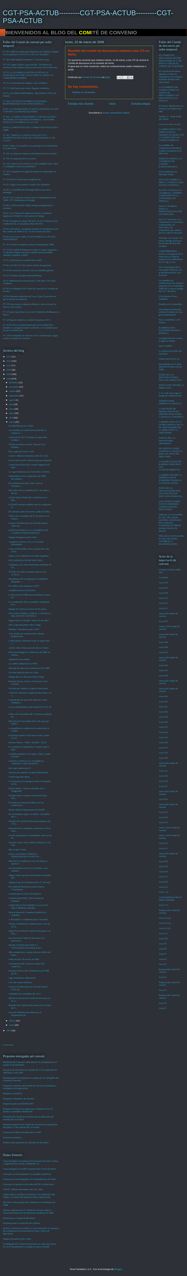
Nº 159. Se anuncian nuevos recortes (19, 158)
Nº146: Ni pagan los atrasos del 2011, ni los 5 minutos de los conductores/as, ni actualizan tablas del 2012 (30, 222)
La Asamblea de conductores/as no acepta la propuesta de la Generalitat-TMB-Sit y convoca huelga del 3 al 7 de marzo (171, 285)
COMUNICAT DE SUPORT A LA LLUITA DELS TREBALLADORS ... (28, 906)
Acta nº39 (163, 716)
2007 (8, 1030)
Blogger (118, 1269)
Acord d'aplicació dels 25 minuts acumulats (170, 898)
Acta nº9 (163, 943)
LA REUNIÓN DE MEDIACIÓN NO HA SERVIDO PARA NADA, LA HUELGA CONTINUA (171, 412)
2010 (8, 369)
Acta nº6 (163, 959)
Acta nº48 (163, 647)
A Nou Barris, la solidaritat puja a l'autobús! (28, 919)
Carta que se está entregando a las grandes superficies (27, 1174)
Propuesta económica (12, 1093)
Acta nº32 (163, 752)
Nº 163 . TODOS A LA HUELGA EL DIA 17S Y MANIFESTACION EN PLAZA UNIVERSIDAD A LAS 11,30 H (29, 138)
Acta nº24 (163, 817)
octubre (12, 391)
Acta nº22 (163, 843)
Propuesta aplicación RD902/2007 (18, 1103)
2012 (8, 361)
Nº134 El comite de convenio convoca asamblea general (28, 270)
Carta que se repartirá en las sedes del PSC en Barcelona (28, 1184)
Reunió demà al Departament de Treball (26, 809)
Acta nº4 (163, 977)
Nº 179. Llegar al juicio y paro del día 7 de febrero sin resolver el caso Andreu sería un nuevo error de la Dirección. (30, 66)
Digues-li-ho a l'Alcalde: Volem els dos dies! (28, 620)
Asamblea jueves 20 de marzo (21, 590)
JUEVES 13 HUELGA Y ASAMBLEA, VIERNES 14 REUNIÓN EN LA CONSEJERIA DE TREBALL (170, 195)
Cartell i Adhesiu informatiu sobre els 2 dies (28, 455)
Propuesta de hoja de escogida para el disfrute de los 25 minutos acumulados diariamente (28, 1110)
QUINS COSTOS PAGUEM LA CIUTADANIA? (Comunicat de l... (25, 946)
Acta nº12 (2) (165, 923)
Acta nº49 (163, 642)
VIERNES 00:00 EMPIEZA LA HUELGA (170, 402)
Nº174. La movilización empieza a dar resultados (25, 83)
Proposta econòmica (12, 1137)
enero (12, 1025)
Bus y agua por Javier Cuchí (21, 451)
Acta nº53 (163, 598)
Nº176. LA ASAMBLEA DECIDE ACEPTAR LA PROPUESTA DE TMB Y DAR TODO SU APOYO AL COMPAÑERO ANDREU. (28, 75)
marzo (12, 422)
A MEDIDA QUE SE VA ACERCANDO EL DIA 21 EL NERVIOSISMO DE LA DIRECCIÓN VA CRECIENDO (171, 427)
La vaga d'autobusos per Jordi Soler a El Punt (28, 471)
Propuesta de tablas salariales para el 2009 (22, 1132)
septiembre (14, 395)
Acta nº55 (163, 588)
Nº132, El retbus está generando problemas (22, 275)
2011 (8, 365)
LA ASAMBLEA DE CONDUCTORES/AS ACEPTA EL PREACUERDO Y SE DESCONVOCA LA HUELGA (169, 94)
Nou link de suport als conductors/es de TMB (28, 668)
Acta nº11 (163, 933)
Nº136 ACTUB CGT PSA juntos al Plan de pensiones (27, 265)
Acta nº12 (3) (165, 918)
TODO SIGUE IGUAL (169, 359)
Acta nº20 (163, 861)
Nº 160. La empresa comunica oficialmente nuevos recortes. (30, 153)
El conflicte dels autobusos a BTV (23, 586)
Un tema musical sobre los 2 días (23, 672)
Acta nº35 (163, 737)
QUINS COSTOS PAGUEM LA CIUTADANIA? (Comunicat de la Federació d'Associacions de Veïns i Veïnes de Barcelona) (31, 1231)
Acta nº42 (163, 701)
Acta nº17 (163, 876)
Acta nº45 (163, 670)
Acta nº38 (163, 722)
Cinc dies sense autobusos (20, 982)
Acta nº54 (163, 593)
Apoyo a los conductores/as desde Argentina (28, 555)
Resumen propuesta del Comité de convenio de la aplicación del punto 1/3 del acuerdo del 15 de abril (30, 1126)
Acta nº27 (163, 786)
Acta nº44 (163, 675)
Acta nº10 (163, 938)
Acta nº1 (163, 1008)
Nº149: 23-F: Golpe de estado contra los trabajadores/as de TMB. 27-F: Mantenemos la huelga (29, 199)
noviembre (14, 386)
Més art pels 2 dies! (17, 849)
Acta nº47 (163, 652)
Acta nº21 (163, 848)
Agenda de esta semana (19, 659)
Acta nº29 (163, 776)
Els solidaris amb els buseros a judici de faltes (29, 511)
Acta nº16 (163, 881)
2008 (8, 378)
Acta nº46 (163, 665)
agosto (12, 400)
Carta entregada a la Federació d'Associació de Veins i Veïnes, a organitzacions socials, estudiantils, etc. (31, 1162)
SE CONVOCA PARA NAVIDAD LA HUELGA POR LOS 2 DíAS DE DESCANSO (170, 452)
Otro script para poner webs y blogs (24, 624)
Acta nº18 (163, 871)
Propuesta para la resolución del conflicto (21, 1223)
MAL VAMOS (165, 346)
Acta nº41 (163, 706)
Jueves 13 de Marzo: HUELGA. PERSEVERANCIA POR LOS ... (24, 855)
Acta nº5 (163, 964)
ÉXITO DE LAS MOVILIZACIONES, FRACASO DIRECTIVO (170, 377)
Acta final (163, 577)
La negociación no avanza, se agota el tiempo (171, 339)
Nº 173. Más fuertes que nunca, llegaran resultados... (26, 88)
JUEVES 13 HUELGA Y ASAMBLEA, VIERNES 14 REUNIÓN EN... (26, 762)
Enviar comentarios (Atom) (116, 112)
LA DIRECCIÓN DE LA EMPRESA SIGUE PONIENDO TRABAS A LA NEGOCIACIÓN (170, 479)
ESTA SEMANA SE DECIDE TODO (25, 560)
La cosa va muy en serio (170, 124)
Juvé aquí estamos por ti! (19, 768)
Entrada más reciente (80, 103)
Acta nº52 (163, 603)
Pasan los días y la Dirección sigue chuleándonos (167, 440)
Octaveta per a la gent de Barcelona (19, 1218)
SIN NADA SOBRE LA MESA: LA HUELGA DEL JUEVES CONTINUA (29, 614)
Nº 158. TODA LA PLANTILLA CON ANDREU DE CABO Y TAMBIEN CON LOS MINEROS (30, 165)
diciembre (14, 382)
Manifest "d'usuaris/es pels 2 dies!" (24, 629)
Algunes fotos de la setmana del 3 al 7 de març (29, 882)
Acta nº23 (163, 822)
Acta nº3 (163, 990)
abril (11, 417)
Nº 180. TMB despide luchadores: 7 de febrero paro (26, 59)
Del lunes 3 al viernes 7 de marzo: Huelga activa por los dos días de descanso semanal (171, 242)
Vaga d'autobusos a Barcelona (21, 977)
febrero (12, 1020)
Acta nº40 (163, 711)
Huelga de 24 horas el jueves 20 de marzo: (27, 609)
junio (11, 408)
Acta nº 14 (163, 892)
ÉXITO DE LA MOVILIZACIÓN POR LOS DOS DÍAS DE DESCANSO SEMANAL (170, 492)
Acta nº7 (163, 954)
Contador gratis (8, 1045)
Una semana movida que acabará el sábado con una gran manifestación (170, 312)
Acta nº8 (163, 948)
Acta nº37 (163, 727)
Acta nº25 (163, 812)
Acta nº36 (163, 732)
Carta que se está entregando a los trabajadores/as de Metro (29, 1179)
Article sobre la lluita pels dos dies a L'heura (28, 647)
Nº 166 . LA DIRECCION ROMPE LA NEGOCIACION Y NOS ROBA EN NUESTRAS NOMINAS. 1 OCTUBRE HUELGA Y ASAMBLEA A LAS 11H (30, 119)
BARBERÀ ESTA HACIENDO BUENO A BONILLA (170, 330)
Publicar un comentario (83, 92)
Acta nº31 (163, 771)
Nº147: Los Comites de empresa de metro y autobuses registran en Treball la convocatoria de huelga (27, 214)
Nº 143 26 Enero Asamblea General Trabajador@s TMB (28, 244)
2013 (8, 356)
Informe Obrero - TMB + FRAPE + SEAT (27, 742)
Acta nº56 (163, 582)
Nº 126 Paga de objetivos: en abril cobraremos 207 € (26, 320)
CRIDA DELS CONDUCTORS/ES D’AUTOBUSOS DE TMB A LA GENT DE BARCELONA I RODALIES (29, 1196)
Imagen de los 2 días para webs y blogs (26, 676)
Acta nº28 (163, 781)
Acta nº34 (163, 742)
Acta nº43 (163, 696)
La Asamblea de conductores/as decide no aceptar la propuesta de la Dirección (170, 149)
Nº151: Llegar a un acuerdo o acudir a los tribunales (26, 184)
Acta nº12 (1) (165, 928)
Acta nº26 (163, 799)
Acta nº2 (163, 1003)
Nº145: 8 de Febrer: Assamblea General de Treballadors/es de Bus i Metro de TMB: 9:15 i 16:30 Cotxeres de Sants (30, 230)
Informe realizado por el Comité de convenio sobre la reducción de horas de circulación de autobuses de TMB (28, 1211)
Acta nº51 (163, 608)
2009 (8, 374)
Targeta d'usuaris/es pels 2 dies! (22, 537)
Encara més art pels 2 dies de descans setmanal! (29, 460)
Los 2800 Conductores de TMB (22, 663)
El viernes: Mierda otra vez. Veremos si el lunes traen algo (171, 108)
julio (11, 404)
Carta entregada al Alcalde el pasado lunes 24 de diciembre (29, 1169)
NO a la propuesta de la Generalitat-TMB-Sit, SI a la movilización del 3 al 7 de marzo (170, 271)
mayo (12, 413)
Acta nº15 (163, 887)
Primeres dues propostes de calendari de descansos (26, 1142)
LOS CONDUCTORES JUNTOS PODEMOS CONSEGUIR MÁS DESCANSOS (169, 505)
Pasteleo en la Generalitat (170, 304)
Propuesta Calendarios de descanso (18, 1098)
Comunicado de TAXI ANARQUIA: (24, 893)
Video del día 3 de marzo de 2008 (23, 959)
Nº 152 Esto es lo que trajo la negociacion (22, 179)
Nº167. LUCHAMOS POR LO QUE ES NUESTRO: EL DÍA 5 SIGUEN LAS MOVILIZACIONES (31, 110)
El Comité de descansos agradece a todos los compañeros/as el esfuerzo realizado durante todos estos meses (170, 76)
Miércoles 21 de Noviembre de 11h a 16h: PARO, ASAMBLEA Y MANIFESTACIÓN (171, 540)
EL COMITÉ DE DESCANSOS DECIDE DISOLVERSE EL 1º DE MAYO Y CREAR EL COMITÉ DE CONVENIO (171, 60)
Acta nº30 (163, 758)
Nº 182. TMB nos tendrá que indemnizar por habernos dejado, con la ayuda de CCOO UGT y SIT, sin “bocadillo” (31, 53)
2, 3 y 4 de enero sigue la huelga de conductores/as (170, 394)
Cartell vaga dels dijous (19, 776)
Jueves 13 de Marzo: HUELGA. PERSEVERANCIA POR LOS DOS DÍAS (170, 210)
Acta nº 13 (163, 905)
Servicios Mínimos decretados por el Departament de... (25, 1013)
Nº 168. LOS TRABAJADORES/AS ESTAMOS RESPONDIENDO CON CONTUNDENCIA (25, 102)
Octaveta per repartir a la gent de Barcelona (28, 688)
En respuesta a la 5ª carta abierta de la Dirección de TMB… (170, 367)
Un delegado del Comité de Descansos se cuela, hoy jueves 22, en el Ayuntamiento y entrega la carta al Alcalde (29, 1245)
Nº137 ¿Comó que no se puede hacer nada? (22, 260)
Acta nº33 (163, 747)
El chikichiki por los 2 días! (20, 425)
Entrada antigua (140, 103)
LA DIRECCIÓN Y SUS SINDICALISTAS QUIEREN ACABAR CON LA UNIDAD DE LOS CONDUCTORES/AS (171, 134)
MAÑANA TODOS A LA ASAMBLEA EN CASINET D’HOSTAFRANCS (28, 531)
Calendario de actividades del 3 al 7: (24, 993)
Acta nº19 (163, 866)
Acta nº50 (163, 621)
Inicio (112, 103)
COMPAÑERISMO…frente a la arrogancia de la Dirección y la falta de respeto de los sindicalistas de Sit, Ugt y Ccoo (171, 256)
